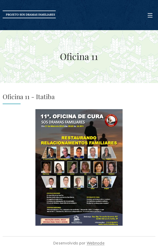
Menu (150, 15)
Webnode (96, 243)
